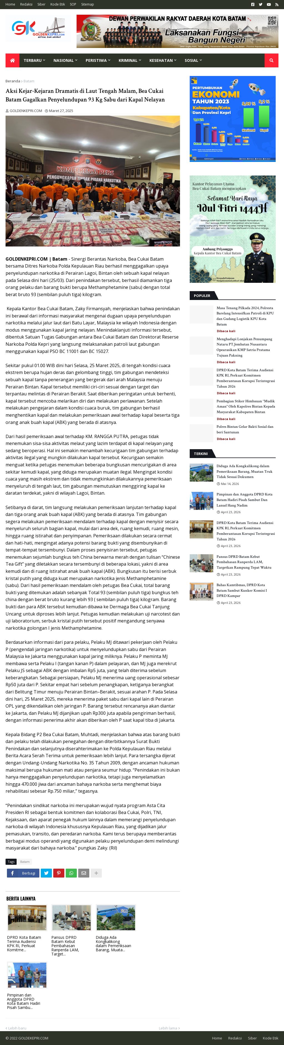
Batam (29, 80)
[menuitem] (12, 60)
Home (10, 4)
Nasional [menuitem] (64, 60)
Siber (41, 4)
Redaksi (26, 4)
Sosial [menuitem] (191, 60)
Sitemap (87, 4)
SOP (73, 4)
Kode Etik (57, 4)
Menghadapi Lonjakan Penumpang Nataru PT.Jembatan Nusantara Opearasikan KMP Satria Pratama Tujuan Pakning (244, 347)
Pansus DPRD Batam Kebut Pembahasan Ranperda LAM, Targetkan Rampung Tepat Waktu (244, 562)
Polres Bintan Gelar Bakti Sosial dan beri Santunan (245, 429)
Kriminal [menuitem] (128, 60)
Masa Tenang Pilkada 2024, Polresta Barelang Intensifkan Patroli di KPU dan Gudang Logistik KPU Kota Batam (245, 316)
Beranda (13, 80)
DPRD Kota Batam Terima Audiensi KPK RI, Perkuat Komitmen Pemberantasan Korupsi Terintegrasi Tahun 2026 (246, 378)
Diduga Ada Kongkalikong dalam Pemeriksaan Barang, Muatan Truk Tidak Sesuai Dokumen (245, 471)
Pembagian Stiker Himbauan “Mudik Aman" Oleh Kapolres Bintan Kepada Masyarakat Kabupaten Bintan (246, 407)
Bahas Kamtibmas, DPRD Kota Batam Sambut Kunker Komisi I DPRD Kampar (242, 590)
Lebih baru (17, 1028)
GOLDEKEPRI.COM (33, 1038)
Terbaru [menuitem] (33, 60)
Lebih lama (168, 1028)
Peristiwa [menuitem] (96, 60)
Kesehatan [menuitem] (161, 60)
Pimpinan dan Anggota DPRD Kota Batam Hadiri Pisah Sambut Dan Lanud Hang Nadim (244, 500)
